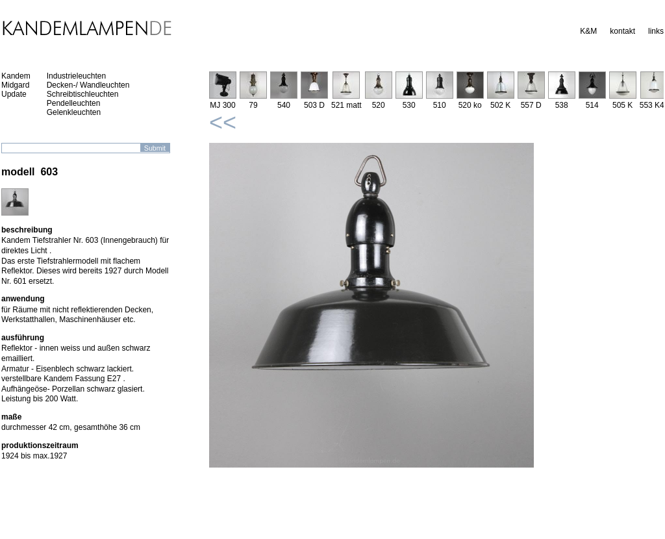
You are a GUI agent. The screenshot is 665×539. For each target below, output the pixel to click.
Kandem (16, 76)
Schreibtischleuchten (83, 94)
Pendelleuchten (74, 103)
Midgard (15, 85)
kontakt (622, 31)
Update (14, 94)
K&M (588, 31)
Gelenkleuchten (74, 112)
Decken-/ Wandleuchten (88, 85)
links (656, 31)
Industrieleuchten (76, 76)
